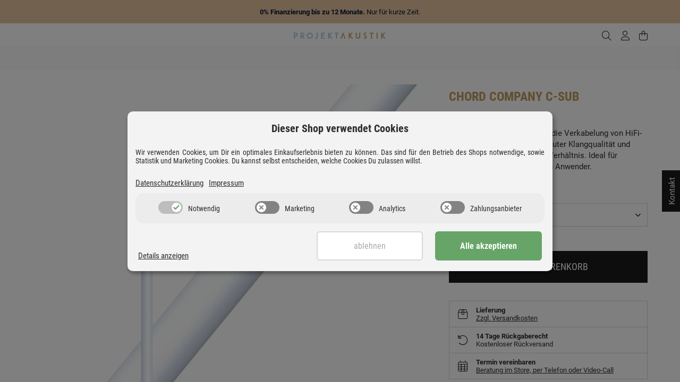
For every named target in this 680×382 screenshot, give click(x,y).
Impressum (226, 183)
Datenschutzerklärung (169, 183)
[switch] (170, 207)
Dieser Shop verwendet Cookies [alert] (340, 128)
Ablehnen (370, 246)
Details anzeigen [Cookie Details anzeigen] (163, 256)
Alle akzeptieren (489, 246)
